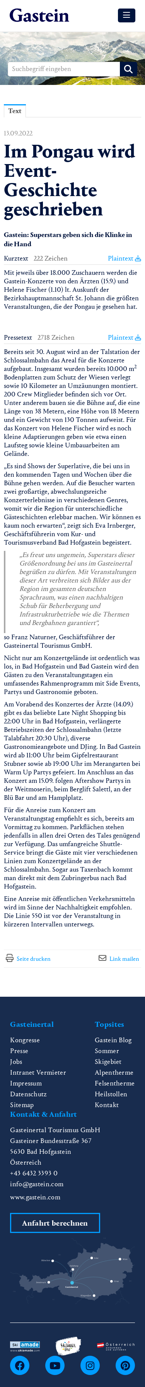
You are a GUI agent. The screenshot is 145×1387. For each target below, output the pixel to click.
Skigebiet (108, 1062)
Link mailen (124, 958)
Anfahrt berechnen (55, 1223)
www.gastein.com (35, 1197)
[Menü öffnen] (126, 15)
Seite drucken (34, 958)
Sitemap (22, 1105)
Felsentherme (115, 1083)
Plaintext (124, 258)
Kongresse (25, 1040)
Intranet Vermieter (38, 1073)
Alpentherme (114, 1073)
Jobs (16, 1062)
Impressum (26, 1083)
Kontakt (107, 1105)
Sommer (107, 1051)
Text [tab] (15, 111)
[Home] (39, 16)
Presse (19, 1051)
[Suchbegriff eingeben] (72, 69)
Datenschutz (28, 1094)
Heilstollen (111, 1094)
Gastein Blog (113, 1040)
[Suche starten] (128, 69)
